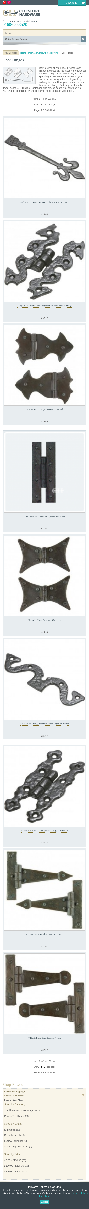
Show (36, 104)
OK (83, 39)
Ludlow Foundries (13, 1141)
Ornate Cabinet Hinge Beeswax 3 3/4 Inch (44, 409)
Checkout (71, 2)
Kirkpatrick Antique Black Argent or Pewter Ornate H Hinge (44, 305)
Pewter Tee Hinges (14, 1116)
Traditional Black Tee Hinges (19, 1110)
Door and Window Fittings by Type (44, 53)
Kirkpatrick (9, 1129)
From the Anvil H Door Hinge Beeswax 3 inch (44, 516)
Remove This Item (83, 1095)
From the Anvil (12, 1135)
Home (23, 53)
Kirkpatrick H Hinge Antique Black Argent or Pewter (44, 830)
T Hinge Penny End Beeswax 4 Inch (44, 1038)
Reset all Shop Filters (13, 1100)
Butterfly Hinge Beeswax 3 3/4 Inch (44, 620)
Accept (44, 1202)
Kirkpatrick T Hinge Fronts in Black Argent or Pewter (44, 202)
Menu (8, 33)
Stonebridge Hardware (16, 1146)
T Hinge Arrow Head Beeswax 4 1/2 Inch (44, 934)
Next (52, 110)
